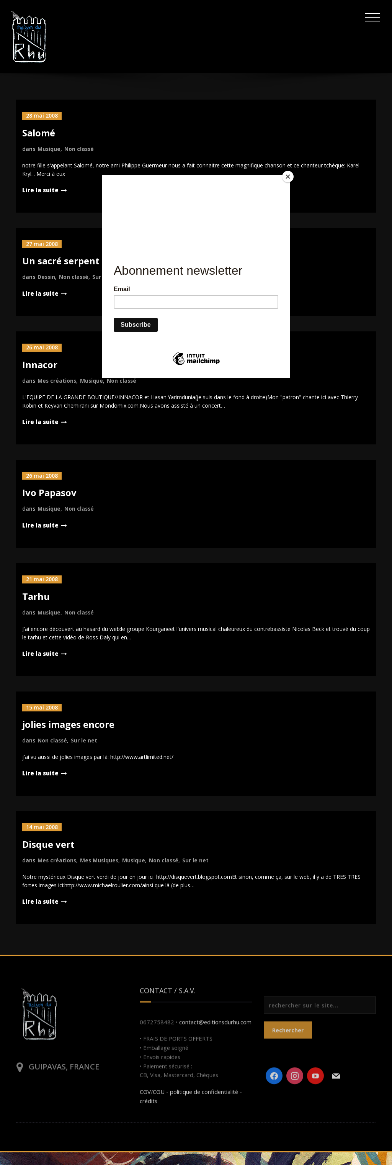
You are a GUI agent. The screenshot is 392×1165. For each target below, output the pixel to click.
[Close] (288, 176)
